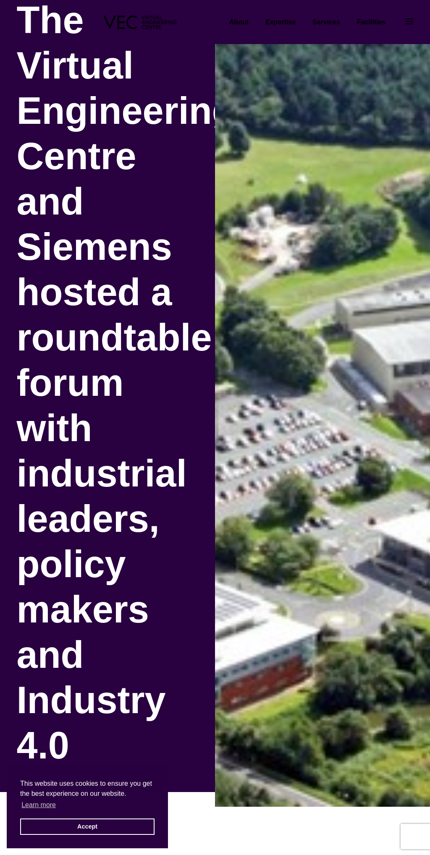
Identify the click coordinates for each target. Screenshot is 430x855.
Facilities (371, 22)
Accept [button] (87, 826)
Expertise (280, 22)
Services (326, 22)
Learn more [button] (38, 804)
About (239, 22)
